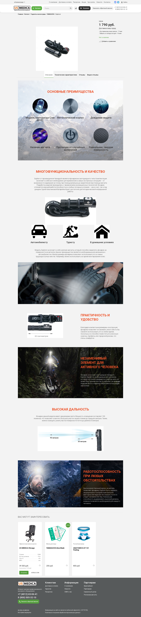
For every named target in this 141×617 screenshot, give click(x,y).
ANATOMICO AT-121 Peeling (81, 549)
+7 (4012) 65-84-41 (121, 7)
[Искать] (71, 8)
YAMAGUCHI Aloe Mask (55, 548)
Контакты (107, 2)
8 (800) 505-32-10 (121, 9)
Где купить (91, 2)
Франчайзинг (88, 586)
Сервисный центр (90, 592)
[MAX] (115, 2)
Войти (124, 2)
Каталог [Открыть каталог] (37, 8)
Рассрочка (76, 2)
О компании (53, 2)
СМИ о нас (68, 592)
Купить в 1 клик (35, 572)
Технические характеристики (66, 75)
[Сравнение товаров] (76, 8)
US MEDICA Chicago (27, 548)
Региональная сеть (90, 595)
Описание (49, 75)
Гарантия (48, 589)
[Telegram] (118, 2)
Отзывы (82, 75)
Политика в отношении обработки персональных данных (62, 612)
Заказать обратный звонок (102, 8)
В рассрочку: (25, 568)
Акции (84, 2)
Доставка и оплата (65, 2)
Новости (99, 2)
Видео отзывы (92, 75)
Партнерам (87, 589)
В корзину (24, 572)
